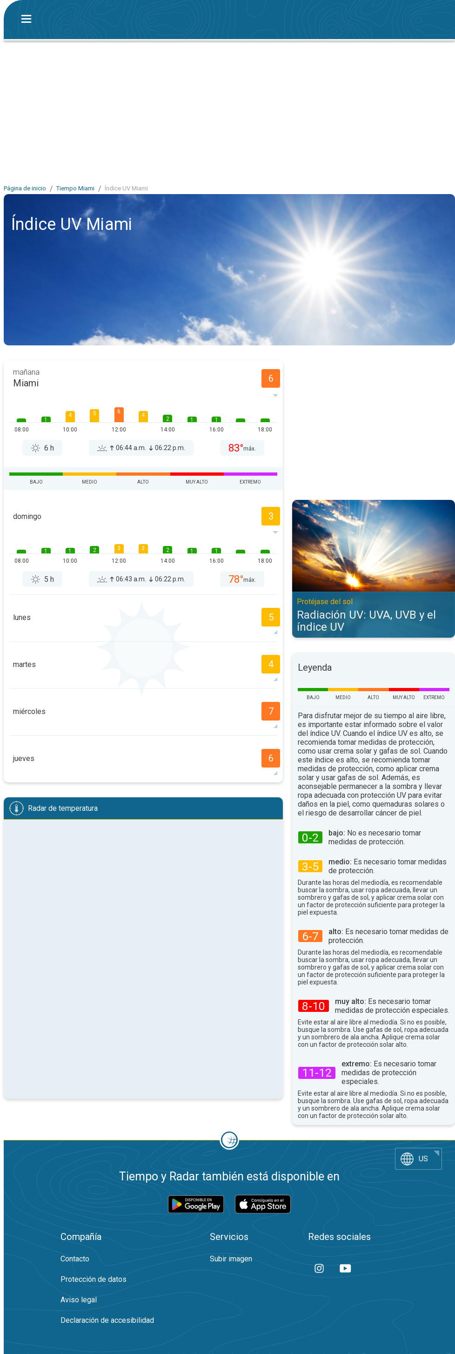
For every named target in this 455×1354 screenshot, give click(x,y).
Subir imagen (231, 1258)
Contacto (74, 1258)
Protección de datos (93, 1279)
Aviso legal (78, 1299)
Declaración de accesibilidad (107, 1320)
